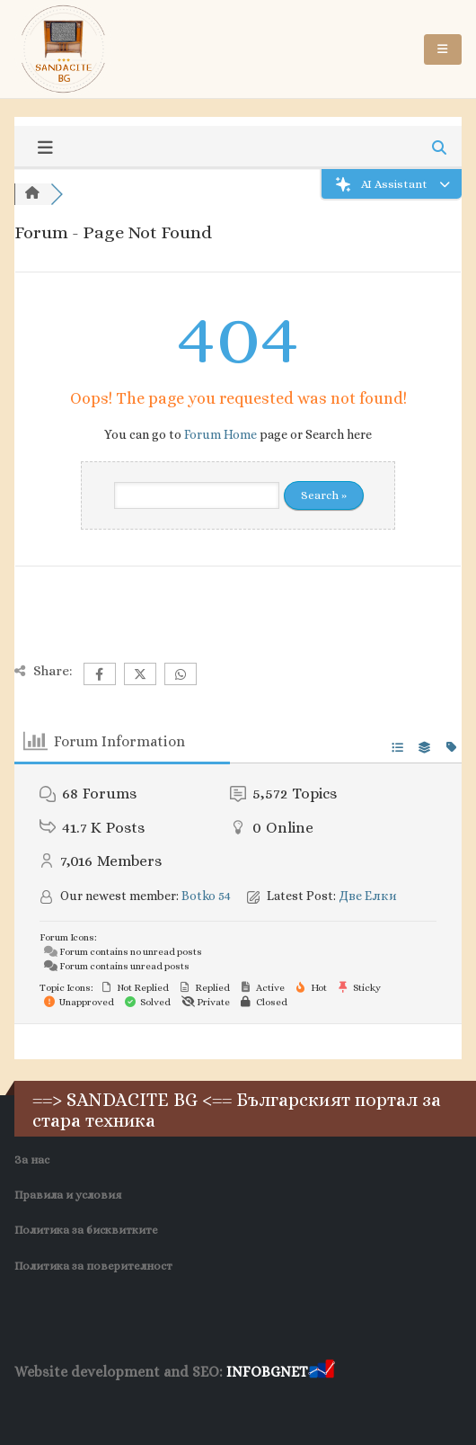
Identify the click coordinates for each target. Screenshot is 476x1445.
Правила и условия (67, 1195)
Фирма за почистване (177, 1406)
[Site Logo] (63, 49)
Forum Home (220, 434)
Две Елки (368, 895)
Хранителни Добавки (63, 1406)
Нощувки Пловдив (285, 1406)
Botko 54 (206, 895)
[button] (443, 49)
